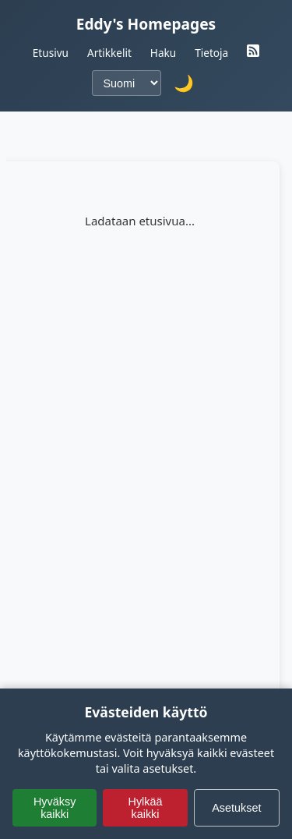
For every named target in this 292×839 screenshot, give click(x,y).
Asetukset (236, 808)
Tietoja (211, 52)
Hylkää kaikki (145, 807)
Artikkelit (109, 52)
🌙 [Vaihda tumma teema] (184, 83)
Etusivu (51, 52)
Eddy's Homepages (146, 23)
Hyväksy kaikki (54, 807)
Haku (163, 52)
